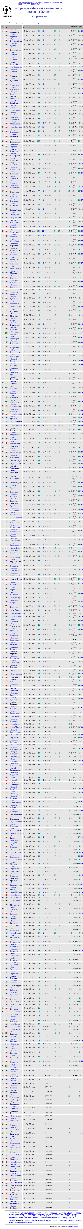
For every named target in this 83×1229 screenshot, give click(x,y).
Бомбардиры (35, 3)
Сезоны (51, 2)
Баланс (57, 2)
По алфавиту (13, 23)
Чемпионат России (26, 2)
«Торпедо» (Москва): (42, 2)
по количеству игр (33, 23)
